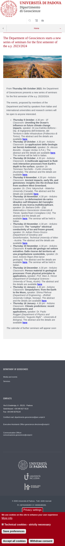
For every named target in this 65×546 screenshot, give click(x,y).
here (24, 243)
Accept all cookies (14, 542)
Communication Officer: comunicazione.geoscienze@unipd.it (17, 434)
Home (36, 28)
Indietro (3, 28)
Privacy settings (32, 511)
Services (6, 381)
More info (7, 520)
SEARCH (56, 18)
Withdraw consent (41, 542)
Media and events (10, 377)
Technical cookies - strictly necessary (28, 526)
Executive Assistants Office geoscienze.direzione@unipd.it (26, 424)
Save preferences (14, 533)
